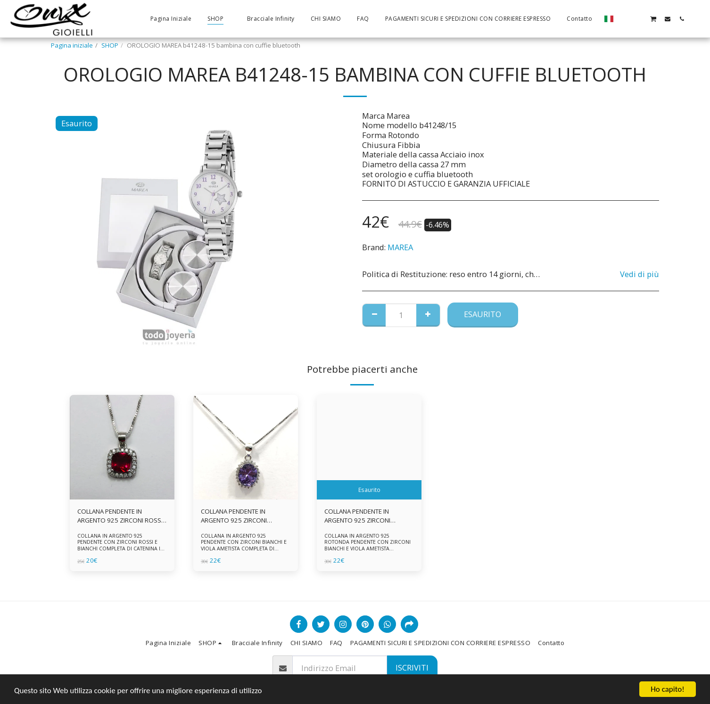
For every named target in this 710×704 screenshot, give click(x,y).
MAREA (400, 247)
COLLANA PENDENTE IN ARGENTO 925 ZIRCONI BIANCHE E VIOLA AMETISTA (239, 516)
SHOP (109, 45)
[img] (122, 447)
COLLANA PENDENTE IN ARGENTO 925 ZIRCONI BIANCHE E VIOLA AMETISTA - (364, 516)
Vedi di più (639, 274)
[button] (624, 19)
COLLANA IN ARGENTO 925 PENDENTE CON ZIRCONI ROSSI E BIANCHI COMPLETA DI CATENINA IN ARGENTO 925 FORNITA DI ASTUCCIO (121, 545)
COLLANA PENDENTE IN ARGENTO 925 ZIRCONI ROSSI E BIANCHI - (120, 516)
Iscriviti (412, 667)
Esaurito (482, 314)
